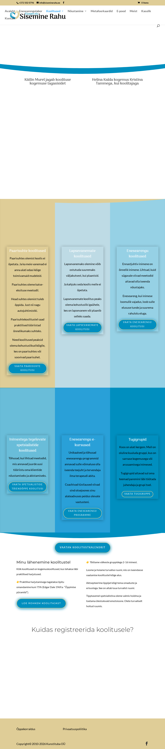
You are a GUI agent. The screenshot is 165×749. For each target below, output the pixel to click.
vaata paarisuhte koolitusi (28, 368)
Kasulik (146, 11)
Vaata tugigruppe (137, 494)
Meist (133, 11)
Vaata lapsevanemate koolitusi (82, 327)
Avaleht (10, 11)
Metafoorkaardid (102, 11)
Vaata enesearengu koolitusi (137, 324)
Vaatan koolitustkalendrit (82, 547)
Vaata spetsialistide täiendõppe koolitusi (27, 487)
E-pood (121, 11)
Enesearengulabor (30, 11)
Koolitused (53, 11)
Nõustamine (75, 11)
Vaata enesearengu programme (82, 513)
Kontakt (10, 18)
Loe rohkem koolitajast (41, 603)
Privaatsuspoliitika (75, 729)
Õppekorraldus (25, 729)
